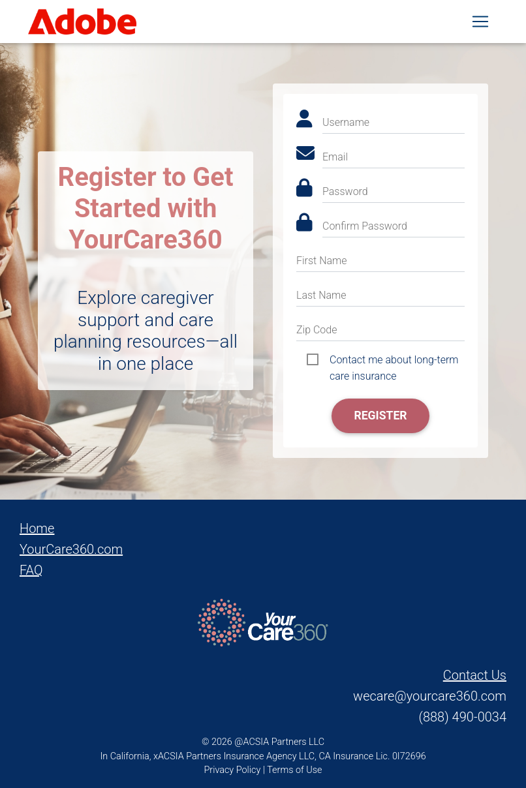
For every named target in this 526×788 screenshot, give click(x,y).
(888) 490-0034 (462, 717)
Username (345, 122)
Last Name (321, 295)
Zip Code (316, 330)
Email (335, 157)
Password (345, 191)
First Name (321, 260)
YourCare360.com (71, 549)
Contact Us (474, 675)
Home (37, 528)
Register (380, 415)
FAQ (31, 570)
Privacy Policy (232, 770)
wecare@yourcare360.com (429, 696)
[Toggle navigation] (480, 24)
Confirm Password (364, 226)
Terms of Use (294, 770)
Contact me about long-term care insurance (394, 361)
